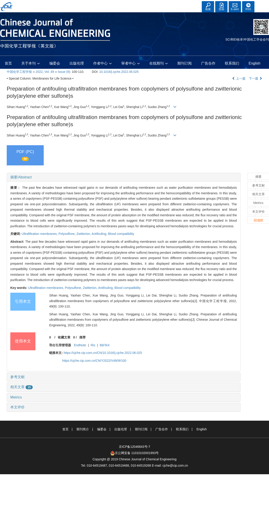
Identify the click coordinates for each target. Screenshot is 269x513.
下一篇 (255, 78)
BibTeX (105, 345)
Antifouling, (100, 234)
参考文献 (17, 377)
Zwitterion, (84, 234)
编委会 (54, 63)
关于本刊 (30, 63)
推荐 (82, 337)
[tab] (123, 177)
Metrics (16, 397)
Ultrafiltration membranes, (40, 234)
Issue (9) (64, 72)
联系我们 (232, 63)
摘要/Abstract (21, 177)
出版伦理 (76, 63)
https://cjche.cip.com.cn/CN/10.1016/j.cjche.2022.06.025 (103, 353)
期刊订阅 (184, 63)
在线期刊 (158, 63)
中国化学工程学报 (19, 72)
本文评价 (17, 407)
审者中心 (130, 63)
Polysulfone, (67, 234)
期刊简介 (82, 429)
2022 (39, 72)
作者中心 (102, 63)
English (254, 63)
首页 (8, 63)
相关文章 (21, 387)
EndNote (80, 345)
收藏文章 (64, 337)
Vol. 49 (49, 72)
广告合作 (208, 63)
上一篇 (238, 78)
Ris (93, 345)
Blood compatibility (121, 234)
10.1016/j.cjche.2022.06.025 (119, 72)
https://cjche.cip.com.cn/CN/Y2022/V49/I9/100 (94, 360)
